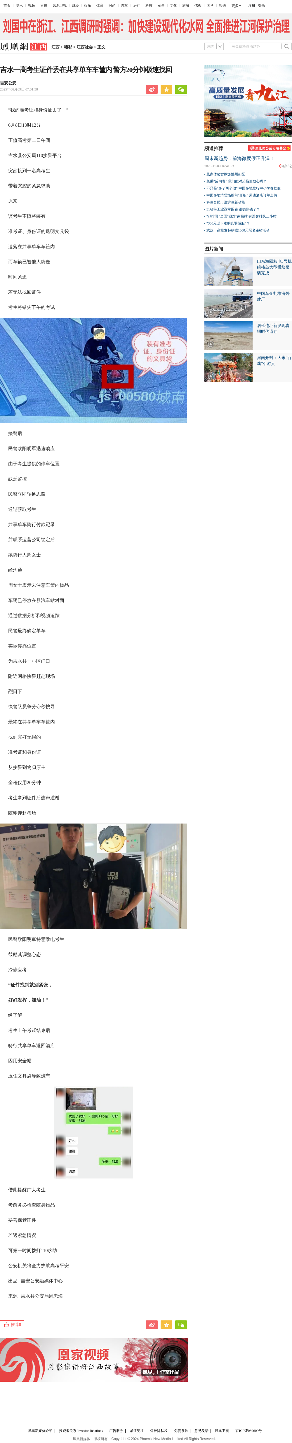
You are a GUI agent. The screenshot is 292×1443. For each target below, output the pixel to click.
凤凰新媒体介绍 (40, 1431)
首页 (7, 6)
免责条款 (181, 1431)
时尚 (112, 6)
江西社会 (85, 47)
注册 (251, 6)
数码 (222, 6)
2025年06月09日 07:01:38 (19, 89)
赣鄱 (68, 47)
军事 (161, 6)
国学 (210, 6)
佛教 (197, 6)
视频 (31, 6)
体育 (99, 6)
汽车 (124, 6)
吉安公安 (8, 83)
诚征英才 (137, 1431)
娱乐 (87, 6)
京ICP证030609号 (248, 1431)
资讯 (19, 6)
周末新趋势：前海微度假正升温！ (239, 158)
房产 (136, 6)
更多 (235, 6)
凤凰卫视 (60, 6)
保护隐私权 (159, 1431)
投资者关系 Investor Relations (81, 1431)
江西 (55, 47)
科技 (148, 6)
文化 (173, 6)
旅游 (185, 6)
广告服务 (116, 1431)
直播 (43, 6)
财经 (75, 6)
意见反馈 (201, 1431)
